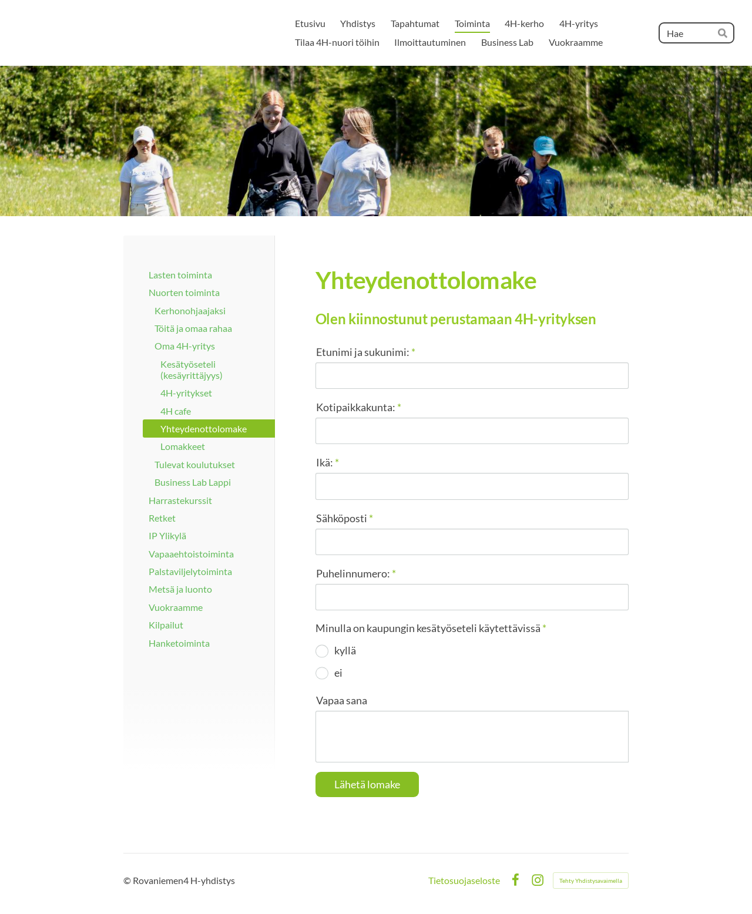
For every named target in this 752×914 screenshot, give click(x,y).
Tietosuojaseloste (464, 880)
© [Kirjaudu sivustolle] (128, 880)
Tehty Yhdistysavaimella (590, 880)
